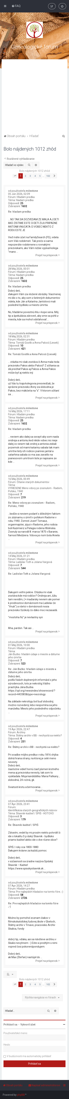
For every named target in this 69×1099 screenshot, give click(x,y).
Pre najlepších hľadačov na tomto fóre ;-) (39, 891)
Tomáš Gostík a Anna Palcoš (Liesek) (37, 342)
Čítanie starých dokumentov (33, 482)
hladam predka (24, 200)
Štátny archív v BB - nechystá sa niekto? (39, 735)
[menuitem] (16, 6)
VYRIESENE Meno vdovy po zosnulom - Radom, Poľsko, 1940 (35, 490)
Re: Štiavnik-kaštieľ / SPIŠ (23, 824)
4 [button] (35, 176)
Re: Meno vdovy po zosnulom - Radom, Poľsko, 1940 (31, 504)
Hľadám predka (26, 197)
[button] (15, 176)
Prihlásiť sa (10, 1024)
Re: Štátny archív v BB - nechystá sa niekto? (33, 747)
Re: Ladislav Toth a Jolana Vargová (29, 573)
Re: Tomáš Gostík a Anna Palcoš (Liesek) (32, 354)
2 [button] (25, 176)
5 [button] (39, 176)
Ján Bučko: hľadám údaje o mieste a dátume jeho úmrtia (34, 656)
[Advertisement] (34, 97)
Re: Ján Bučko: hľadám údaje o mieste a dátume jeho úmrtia (32, 671)
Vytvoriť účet (27, 1024)
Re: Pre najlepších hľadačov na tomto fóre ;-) (33, 905)
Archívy (21, 732)
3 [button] (30, 176)
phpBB (21, 1094)
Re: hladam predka (19, 211)
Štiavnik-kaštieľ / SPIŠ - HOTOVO (35, 813)
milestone (32, 190)
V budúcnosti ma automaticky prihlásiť (29, 1056)
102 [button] (48, 176)
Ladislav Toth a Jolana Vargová (34, 562)
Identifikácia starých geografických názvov (32, 810)
